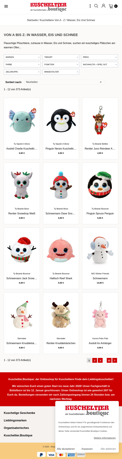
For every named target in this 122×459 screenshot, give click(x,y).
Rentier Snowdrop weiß (21, 213)
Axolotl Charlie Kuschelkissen (23, 148)
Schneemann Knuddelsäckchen (24, 343)
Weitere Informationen (105, 438)
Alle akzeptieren (66, 449)
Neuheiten (64, 82)
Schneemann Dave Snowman (62, 213)
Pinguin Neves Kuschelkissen (62, 148)
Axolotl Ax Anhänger (100, 343)
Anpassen (87, 449)
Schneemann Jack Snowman (22, 278)
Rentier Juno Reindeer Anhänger (103, 148)
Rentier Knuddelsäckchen (61, 343)
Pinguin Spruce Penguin (100, 213)
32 (109, 360)
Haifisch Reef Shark (61, 278)
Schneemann (100, 278)
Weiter (115, 360)
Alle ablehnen (108, 449)
